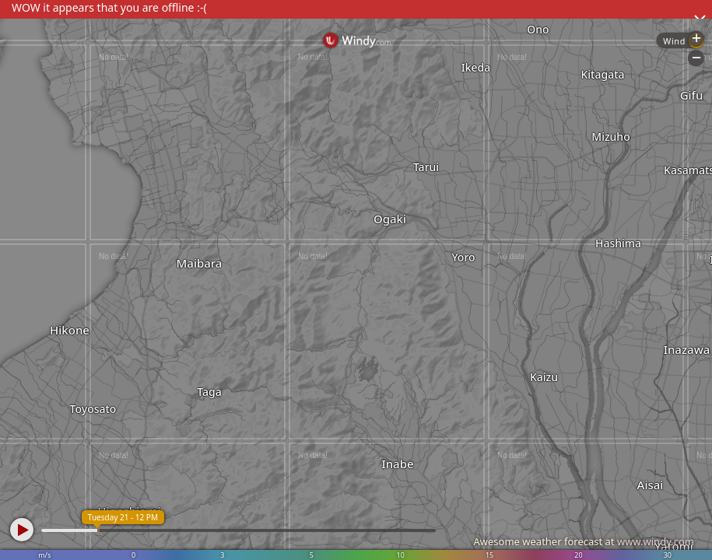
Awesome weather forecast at (583, 541)
